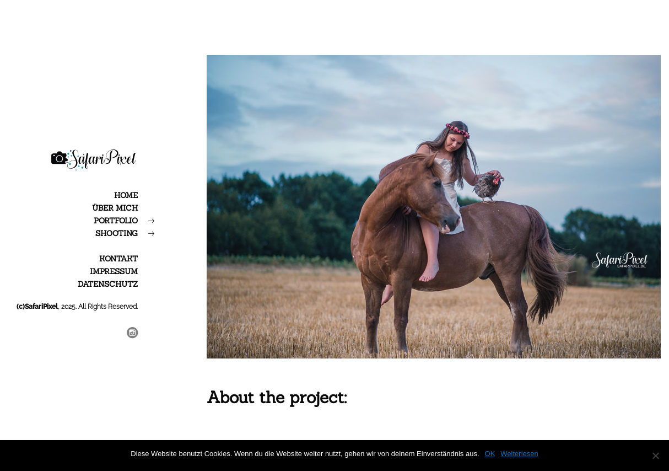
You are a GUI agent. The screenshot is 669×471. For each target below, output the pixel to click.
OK (490, 453)
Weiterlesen (519, 453)
